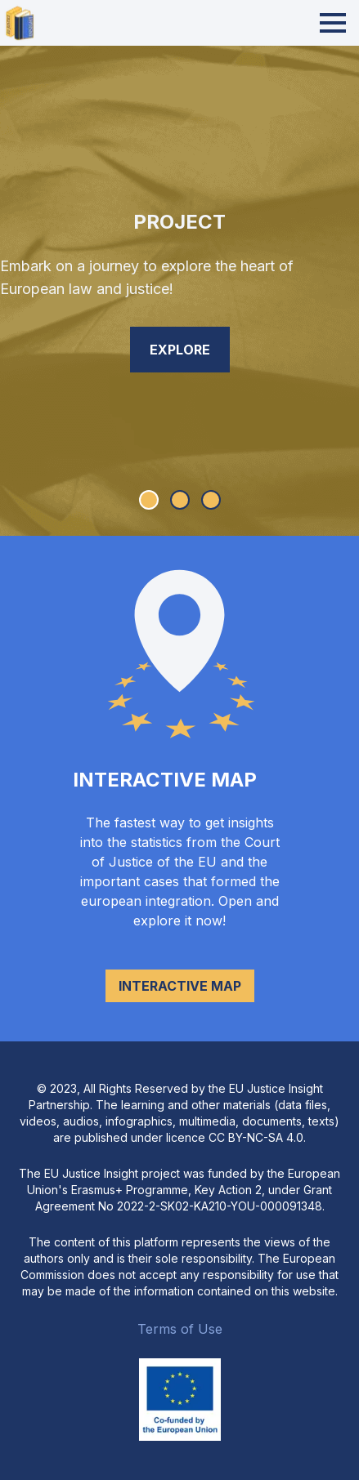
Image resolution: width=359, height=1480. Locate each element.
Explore (180, 349)
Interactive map (180, 986)
